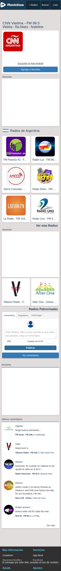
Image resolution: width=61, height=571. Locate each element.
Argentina (37, 26)
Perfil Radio (37, 315)
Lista (55, 5)
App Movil (38, 555)
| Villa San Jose (30, 498)
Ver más (51, 525)
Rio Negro (21, 26)
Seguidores (23, 315)
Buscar (45, 5)
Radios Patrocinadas (43, 309)
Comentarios (9, 315)
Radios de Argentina (24, 130)
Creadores (7, 555)
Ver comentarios (30, 355)
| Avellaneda (30, 435)
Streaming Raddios (12, 560)
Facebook (38, 560)
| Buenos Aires (33, 474)
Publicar (30, 348)
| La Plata (27, 516)
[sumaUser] (50, 341)
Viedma (7, 26)
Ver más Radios (47, 225)
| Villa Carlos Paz (34, 453)
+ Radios (33, 5)
